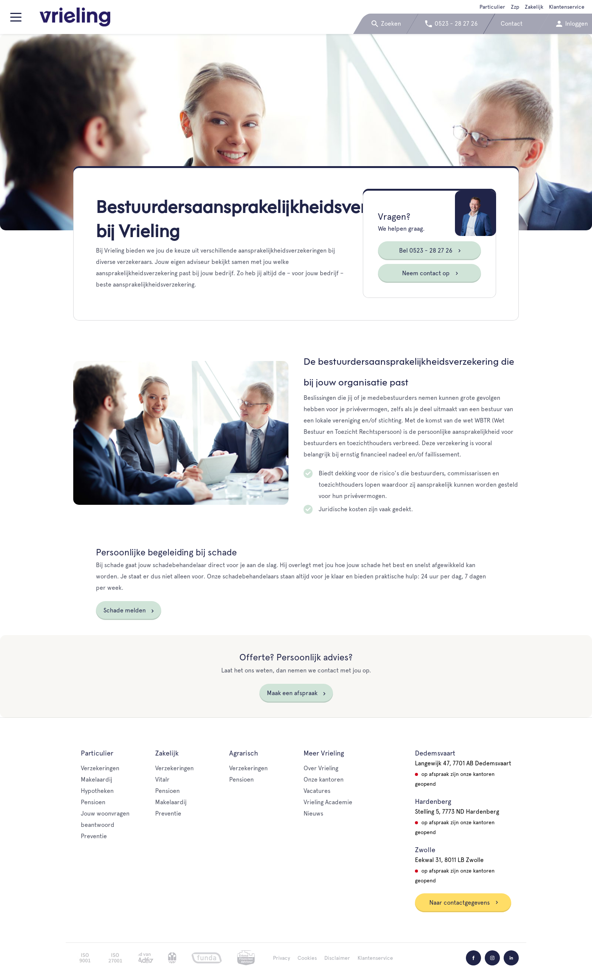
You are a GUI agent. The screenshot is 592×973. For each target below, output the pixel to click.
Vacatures (317, 790)
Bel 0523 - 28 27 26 (430, 250)
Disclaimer (337, 958)
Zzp (515, 7)
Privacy (281, 958)
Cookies (307, 958)
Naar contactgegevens (464, 902)
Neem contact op (430, 273)
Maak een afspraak (292, 693)
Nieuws (313, 813)
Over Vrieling (321, 768)
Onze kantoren (324, 779)
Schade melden (124, 610)
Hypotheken (97, 790)
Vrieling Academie (328, 802)
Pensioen (93, 802)
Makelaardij (96, 779)
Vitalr (162, 779)
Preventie (94, 836)
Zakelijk (534, 7)
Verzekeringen (100, 768)
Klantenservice (566, 7)
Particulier (492, 7)
